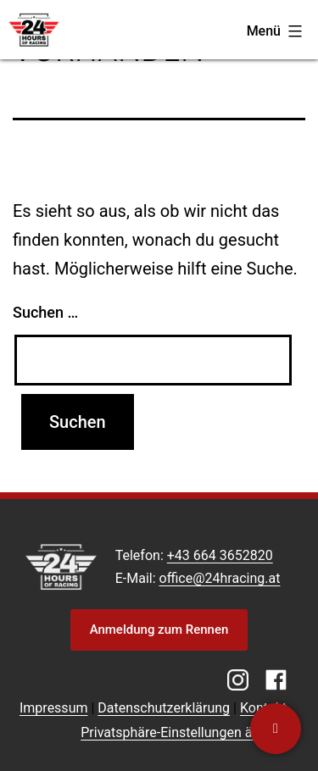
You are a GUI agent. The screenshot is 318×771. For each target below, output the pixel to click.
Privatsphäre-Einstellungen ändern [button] (184, 732)
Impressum (54, 708)
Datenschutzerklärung (164, 708)
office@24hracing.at (220, 578)
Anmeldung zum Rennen (159, 629)
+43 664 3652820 (220, 555)
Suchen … (45, 312)
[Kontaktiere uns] (275, 728)
